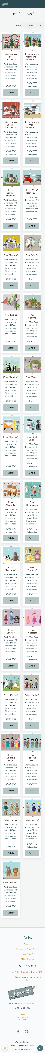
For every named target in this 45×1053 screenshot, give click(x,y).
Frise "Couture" (10, 631)
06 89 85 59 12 (27, 965)
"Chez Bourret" (27, 954)
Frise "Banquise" (10, 569)
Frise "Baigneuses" (32, 503)
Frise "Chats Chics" (32, 438)
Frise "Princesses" (32, 631)
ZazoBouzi (27, 944)
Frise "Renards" (10, 503)
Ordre (18, 25)
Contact (22, 1020)
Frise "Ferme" (11, 695)
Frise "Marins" (32, 820)
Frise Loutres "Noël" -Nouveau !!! (10, 57)
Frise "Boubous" (32, 569)
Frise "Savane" (10, 882)
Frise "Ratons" (10, 255)
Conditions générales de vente (22, 1046)
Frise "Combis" (10, 437)
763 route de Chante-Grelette (27, 949)
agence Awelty (31, 1003)
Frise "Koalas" (11, 315)
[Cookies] (5, 1048)
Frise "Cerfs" (32, 255)
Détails (11, 92)
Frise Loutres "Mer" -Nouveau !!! (32, 125)
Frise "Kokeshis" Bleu (32, 758)
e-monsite (21, 1003)
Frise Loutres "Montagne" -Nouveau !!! (32, 57)
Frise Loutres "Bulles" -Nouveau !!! (10, 125)
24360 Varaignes (27, 959)
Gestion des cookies (22, 1050)
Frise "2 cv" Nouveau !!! (32, 191)
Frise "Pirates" (32, 695)
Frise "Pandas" (10, 377)
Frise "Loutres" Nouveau (10, 193)
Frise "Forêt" (31, 377)
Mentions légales (22, 1042)
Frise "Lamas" (11, 820)
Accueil (22, 1014)
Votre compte (22, 1017)
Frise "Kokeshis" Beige (11, 758)
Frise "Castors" (32, 316)
